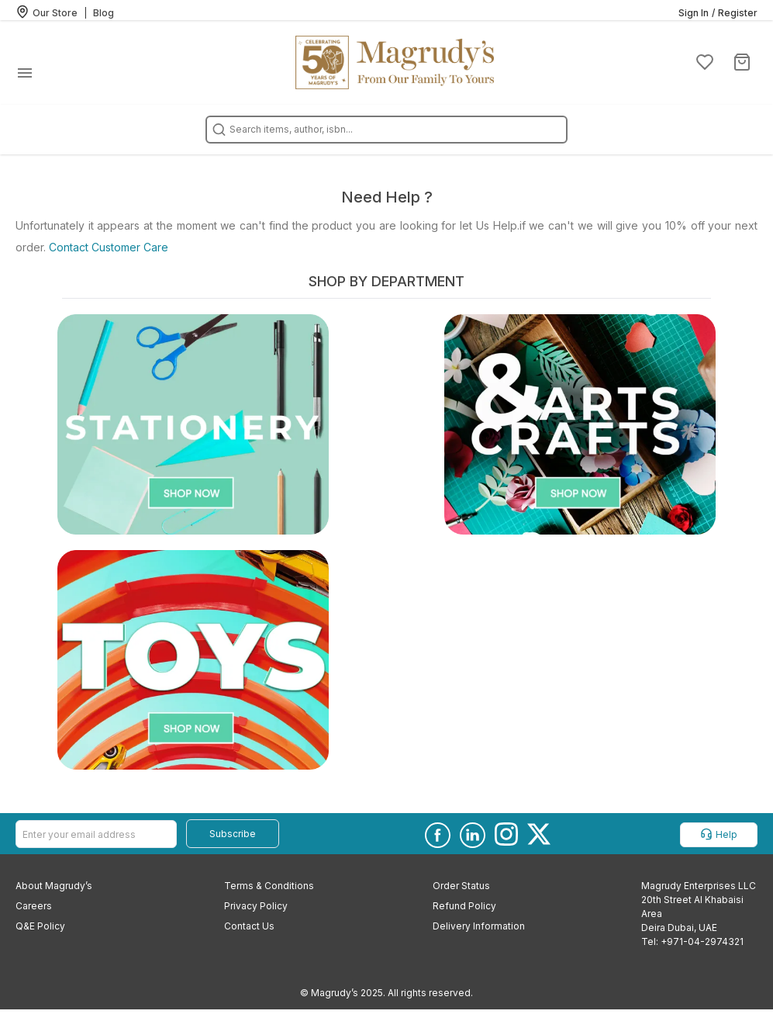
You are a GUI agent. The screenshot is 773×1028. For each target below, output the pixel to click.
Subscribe (232, 833)
